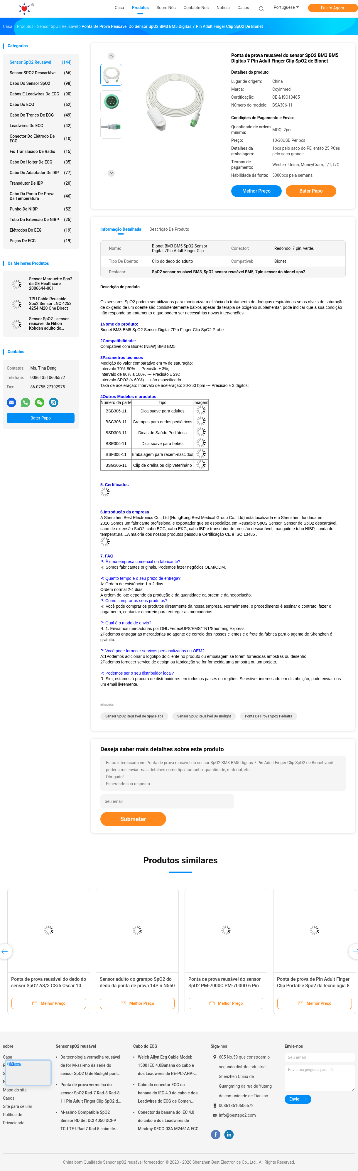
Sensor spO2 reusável (41, 62)
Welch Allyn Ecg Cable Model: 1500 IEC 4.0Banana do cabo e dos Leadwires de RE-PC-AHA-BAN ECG (166, 1066)
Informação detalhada (120, 229)
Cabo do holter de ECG (41, 162)
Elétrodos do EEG (41, 230)
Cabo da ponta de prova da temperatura (41, 196)
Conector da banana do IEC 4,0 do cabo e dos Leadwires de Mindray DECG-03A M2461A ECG (168, 1120)
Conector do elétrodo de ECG (41, 138)
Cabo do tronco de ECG (41, 115)
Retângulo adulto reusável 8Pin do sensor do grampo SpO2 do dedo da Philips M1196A (134, 985)
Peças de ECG (41, 241)
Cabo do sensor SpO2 (41, 83)
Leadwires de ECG (41, 126)
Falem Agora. (333, 8)
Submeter (133, 819)
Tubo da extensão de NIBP (41, 220)
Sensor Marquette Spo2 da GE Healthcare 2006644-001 (50, 284)
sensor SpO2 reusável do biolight (204, 716)
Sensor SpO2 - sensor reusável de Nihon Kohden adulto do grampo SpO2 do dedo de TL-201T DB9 (49, 323)
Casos (8, 1098)
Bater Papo (41, 418)
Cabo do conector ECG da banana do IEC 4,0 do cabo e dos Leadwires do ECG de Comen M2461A (167, 1093)
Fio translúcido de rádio (41, 151)
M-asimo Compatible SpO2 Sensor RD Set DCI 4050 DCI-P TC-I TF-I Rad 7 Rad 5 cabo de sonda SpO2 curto (88, 1121)
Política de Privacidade (13, 1118)
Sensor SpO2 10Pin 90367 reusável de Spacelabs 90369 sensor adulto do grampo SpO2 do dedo (45, 985)
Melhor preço (256, 191)
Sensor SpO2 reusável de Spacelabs (134, 716)
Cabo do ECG (41, 104)
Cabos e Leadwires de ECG (41, 94)
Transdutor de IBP (41, 183)
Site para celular (17, 1106)
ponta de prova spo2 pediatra (268, 716)
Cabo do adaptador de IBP (41, 173)
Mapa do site (15, 1090)
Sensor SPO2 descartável (41, 73)
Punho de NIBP (41, 209)
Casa (7, 1057)
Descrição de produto (169, 229)
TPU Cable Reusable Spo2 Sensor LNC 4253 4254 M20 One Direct (50, 303)
